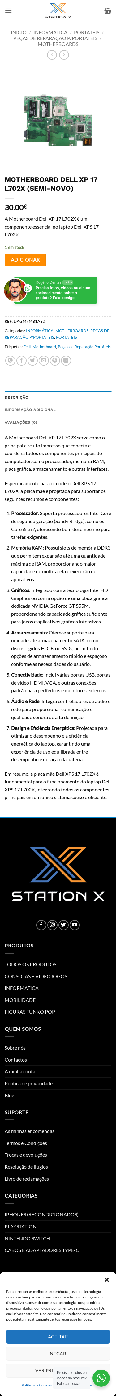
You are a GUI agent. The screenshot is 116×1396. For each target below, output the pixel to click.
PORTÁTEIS (86, 32)
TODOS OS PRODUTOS (30, 964)
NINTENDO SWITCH (27, 1238)
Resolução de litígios (26, 1167)
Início (19, 32)
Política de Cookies (37, 1385)
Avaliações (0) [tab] (21, 422)
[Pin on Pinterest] (55, 361)
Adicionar (25, 259)
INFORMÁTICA (50, 32)
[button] (107, 1280)
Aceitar (58, 1336)
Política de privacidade (29, 1083)
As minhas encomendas (29, 1131)
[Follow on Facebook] (41, 925)
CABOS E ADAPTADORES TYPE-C (42, 1250)
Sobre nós (15, 1047)
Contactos (16, 1059)
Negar (58, 1353)
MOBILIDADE (20, 1000)
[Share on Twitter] (33, 361)
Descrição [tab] (16, 397)
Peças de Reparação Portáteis (84, 346)
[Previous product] (64, 55)
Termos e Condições (26, 1143)
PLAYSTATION (21, 1226)
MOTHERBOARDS (58, 44)
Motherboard (44, 346)
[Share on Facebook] (21, 361)
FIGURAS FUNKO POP (30, 1011)
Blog (9, 1095)
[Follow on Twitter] (63, 925)
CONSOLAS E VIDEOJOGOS (36, 976)
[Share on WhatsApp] (10, 361)
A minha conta (20, 1071)
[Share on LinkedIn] (66, 361)
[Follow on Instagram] (52, 925)
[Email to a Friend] (44, 361)
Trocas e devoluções (26, 1155)
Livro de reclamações (27, 1179)
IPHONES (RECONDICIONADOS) (42, 1214)
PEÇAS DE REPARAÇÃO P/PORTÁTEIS (55, 38)
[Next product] (52, 55)
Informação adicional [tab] (30, 409)
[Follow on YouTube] (75, 925)
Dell (27, 346)
